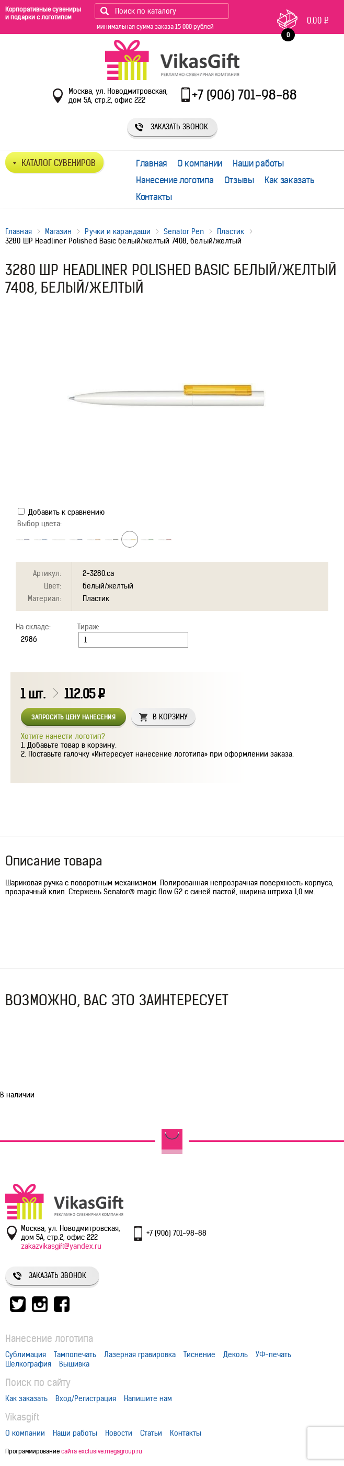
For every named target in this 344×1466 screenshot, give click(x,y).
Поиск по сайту (38, 1382)
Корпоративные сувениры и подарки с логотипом (43, 13)
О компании (199, 163)
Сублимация (25, 1354)
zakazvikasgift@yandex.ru (61, 1246)
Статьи (151, 1433)
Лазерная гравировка (140, 1354)
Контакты (154, 197)
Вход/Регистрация (85, 1398)
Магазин (58, 231)
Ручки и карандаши (118, 231)
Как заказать (289, 180)
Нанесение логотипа (175, 180)
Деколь (235, 1354)
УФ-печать (273, 1354)
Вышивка (74, 1364)
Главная (151, 163)
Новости (118, 1433)
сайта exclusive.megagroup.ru (101, 1451)
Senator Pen (184, 231)
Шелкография (28, 1364)
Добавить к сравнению (61, 512)
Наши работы (258, 163)
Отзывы (239, 180)
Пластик (230, 231)
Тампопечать (75, 1354)
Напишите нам (148, 1398)
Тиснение (199, 1354)
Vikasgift (22, 1417)
